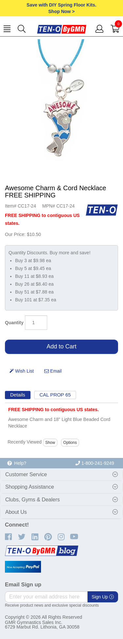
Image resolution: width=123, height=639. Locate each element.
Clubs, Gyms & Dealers (32, 499)
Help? (16, 463)
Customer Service (26, 474)
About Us (16, 512)
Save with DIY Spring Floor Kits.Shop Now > (61, 8)
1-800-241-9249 (94, 463)
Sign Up (103, 596)
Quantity (14, 322)
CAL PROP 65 (55, 394)
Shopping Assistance (29, 487)
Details (17, 394)
